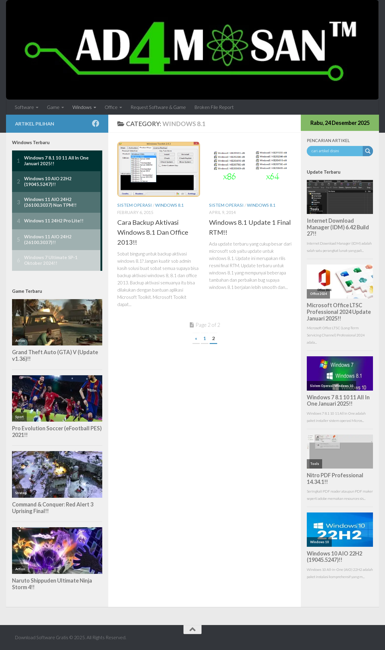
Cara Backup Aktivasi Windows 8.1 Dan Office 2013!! (152, 232)
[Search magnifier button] (368, 151)
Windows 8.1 (169, 205)
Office (111, 107)
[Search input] (336, 151)
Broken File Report (214, 107)
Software (24, 107)
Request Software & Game (158, 107)
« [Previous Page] (196, 338)
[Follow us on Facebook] (95, 123)
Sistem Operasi (134, 205)
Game (53, 107)
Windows (82, 107)
